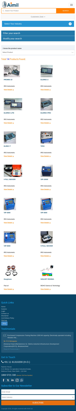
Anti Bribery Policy (7, 318)
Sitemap (4, 320)
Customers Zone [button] (38, 17)
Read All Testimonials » (12, 349)
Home (3, 307)
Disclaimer (5, 316)
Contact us (5, 313)
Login (3, 311)
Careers (4, 309)
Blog (4, 323)
